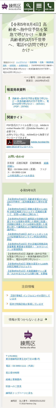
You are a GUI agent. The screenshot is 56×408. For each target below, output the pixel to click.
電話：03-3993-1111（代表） (20, 366)
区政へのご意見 (14, 386)
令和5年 (12, 65)
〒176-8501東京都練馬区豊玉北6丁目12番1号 (23, 357)
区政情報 (33, 62)
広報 (41, 62)
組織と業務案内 (14, 379)
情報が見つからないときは (26, 319)
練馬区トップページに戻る (19, 393)
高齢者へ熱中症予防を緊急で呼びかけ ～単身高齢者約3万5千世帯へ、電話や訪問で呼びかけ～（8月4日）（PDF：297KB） (30, 102)
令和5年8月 (23, 65)
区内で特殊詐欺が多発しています (26, 304)
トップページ (21, 62)
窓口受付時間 (12, 373)
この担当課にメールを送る (20, 175)
